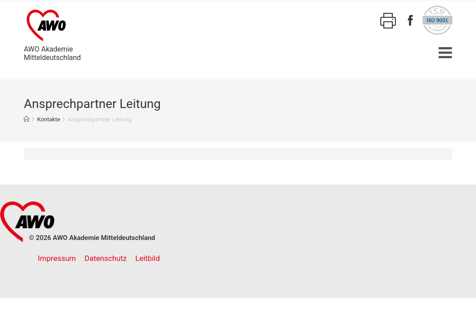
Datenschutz (106, 258)
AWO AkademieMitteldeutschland (52, 34)
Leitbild (147, 258)
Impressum (57, 258)
